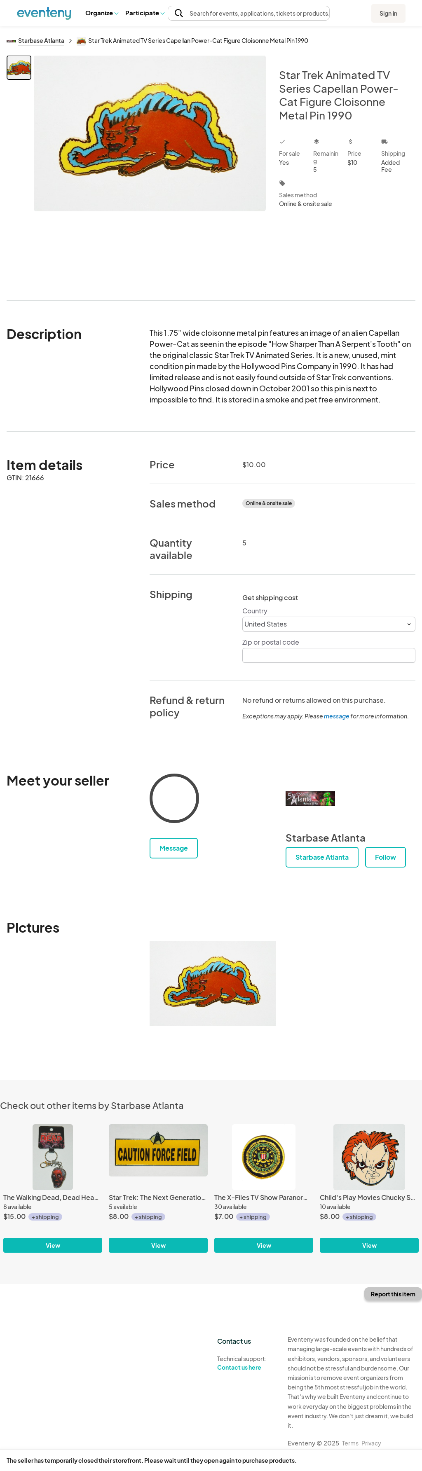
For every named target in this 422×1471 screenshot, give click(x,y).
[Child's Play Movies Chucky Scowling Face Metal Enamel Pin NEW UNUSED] (369, 1157)
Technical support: (246, 1363)
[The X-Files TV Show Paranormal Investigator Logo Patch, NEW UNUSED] (263, 1157)
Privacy (371, 1443)
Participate (144, 12)
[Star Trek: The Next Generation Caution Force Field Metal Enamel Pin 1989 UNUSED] (158, 1157)
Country (254, 610)
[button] (101, 12)
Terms (350, 1443)
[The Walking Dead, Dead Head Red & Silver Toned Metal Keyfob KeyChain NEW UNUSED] (52, 1157)
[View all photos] (150, 171)
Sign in (388, 13)
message (337, 716)
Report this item (393, 1294)
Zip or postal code (270, 642)
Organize (101, 12)
